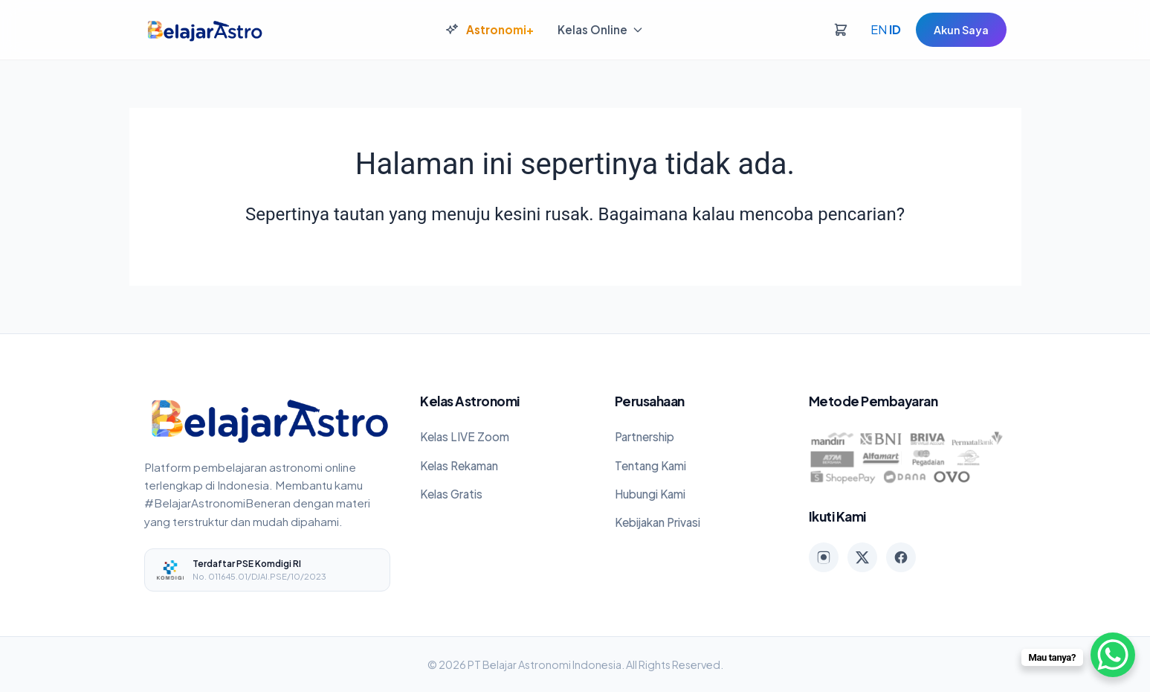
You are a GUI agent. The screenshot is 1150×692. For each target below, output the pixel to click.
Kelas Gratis (451, 494)
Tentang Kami (650, 465)
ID (895, 29)
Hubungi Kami (650, 494)
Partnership (644, 436)
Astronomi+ (489, 29)
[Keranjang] (841, 30)
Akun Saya (961, 29)
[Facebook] (901, 557)
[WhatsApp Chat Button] (1113, 654)
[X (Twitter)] (862, 557)
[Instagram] (824, 557)
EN (878, 29)
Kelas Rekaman (459, 465)
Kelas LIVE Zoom (464, 436)
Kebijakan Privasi (657, 522)
